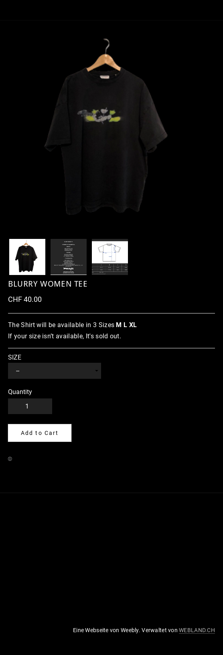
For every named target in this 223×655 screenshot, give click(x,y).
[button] (39, 433)
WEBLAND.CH (197, 630)
